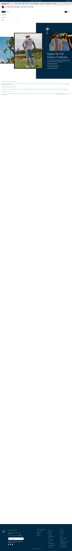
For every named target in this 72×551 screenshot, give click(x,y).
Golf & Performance (34, 3)
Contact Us (38, 535)
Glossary (61, 536)
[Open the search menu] (64, 3)
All (21, 535)
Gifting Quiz (50, 531)
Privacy (40, 548)
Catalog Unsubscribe (51, 545)
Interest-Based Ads (63, 543)
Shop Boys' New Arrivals (52, 68)
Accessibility (50, 547)
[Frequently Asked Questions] (36, 1)
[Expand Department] (10, 15)
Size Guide (50, 534)
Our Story (61, 529)
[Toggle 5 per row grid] (69, 12)
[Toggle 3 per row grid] (66, 12)
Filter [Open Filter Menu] (3, 11)
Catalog (54, 3)
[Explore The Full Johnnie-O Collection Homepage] (36, 51)
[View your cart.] (69, 3)
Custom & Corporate (63, 538)
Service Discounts (51, 536)
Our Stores (62, 531)
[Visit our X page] (12, 544)
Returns (49, 538)
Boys (27, 3)
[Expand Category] (10, 17)
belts (64, 89)
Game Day (42, 3)
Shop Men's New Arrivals (52, 63)
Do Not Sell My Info (63, 545)
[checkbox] (8, 535)
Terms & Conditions (34, 548)
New (16, 3)
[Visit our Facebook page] (10, 544)
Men (19, 3)
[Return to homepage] (5, 4)
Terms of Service (20, 541)
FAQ (49, 529)
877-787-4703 (39, 531)
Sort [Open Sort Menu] (8, 11)
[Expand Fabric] (10, 20)
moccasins (67, 83)
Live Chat (38, 533)
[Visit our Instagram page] (8, 544)
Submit (21, 538)
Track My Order (51, 540)
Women (23, 3)
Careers (61, 534)
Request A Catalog (51, 543)
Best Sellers (49, 3)
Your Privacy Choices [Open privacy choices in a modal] (63, 547)
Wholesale (61, 540)
